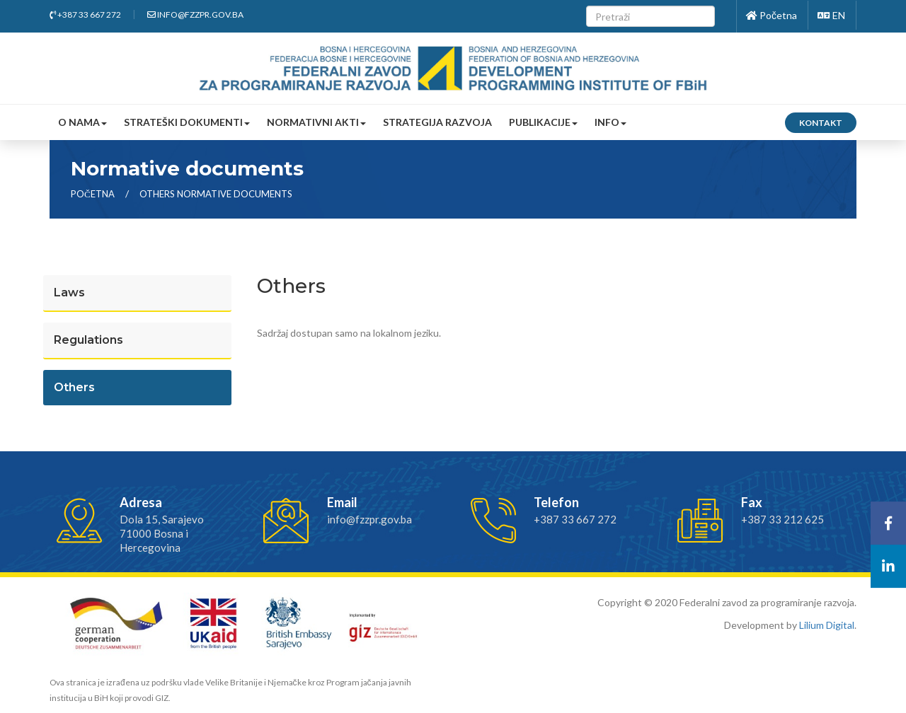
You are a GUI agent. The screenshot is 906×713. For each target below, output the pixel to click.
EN (831, 15)
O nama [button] (82, 122)
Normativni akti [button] (316, 122)
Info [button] (610, 122)
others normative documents (215, 193)
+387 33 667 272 (85, 14)
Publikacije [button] (543, 122)
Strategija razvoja (437, 122)
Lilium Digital (826, 625)
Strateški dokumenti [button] (187, 122)
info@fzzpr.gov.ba (195, 14)
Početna (771, 15)
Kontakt (820, 122)
